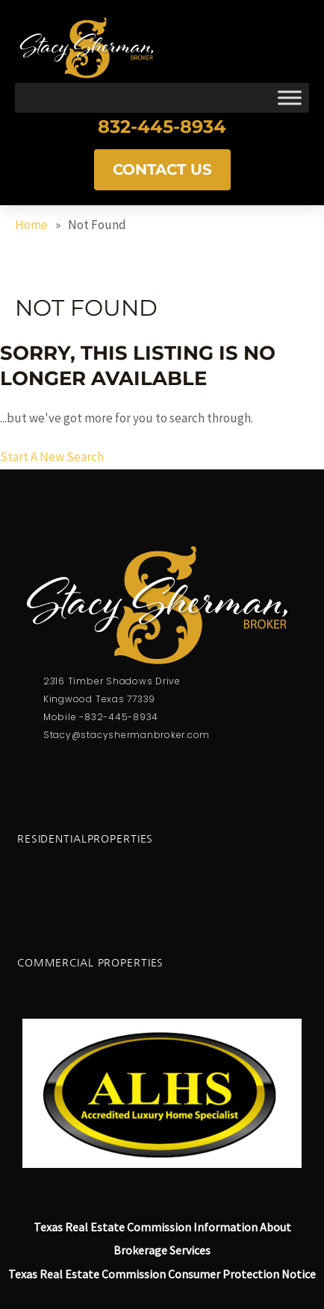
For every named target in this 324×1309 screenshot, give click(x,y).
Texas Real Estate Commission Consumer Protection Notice (162, 1273)
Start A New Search (52, 457)
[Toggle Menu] (290, 97)
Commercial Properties (90, 962)
